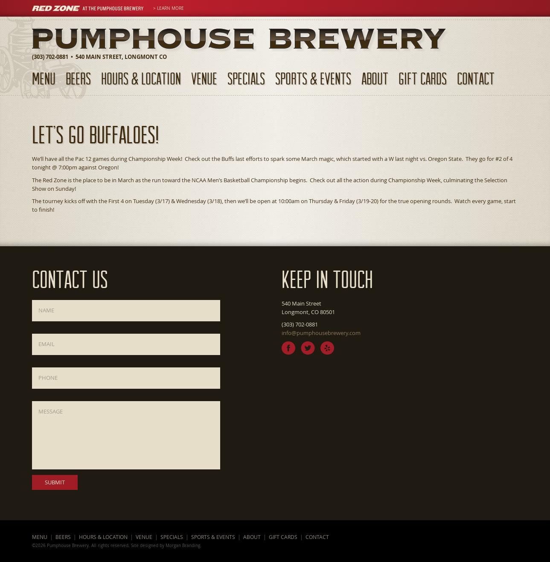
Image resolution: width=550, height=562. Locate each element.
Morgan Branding (183, 545)
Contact (476, 78)
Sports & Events (313, 78)
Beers (78, 78)
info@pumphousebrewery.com (321, 333)
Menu (43, 78)
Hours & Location (141, 78)
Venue (204, 78)
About (374, 78)
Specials (246, 78)
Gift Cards (423, 78)
